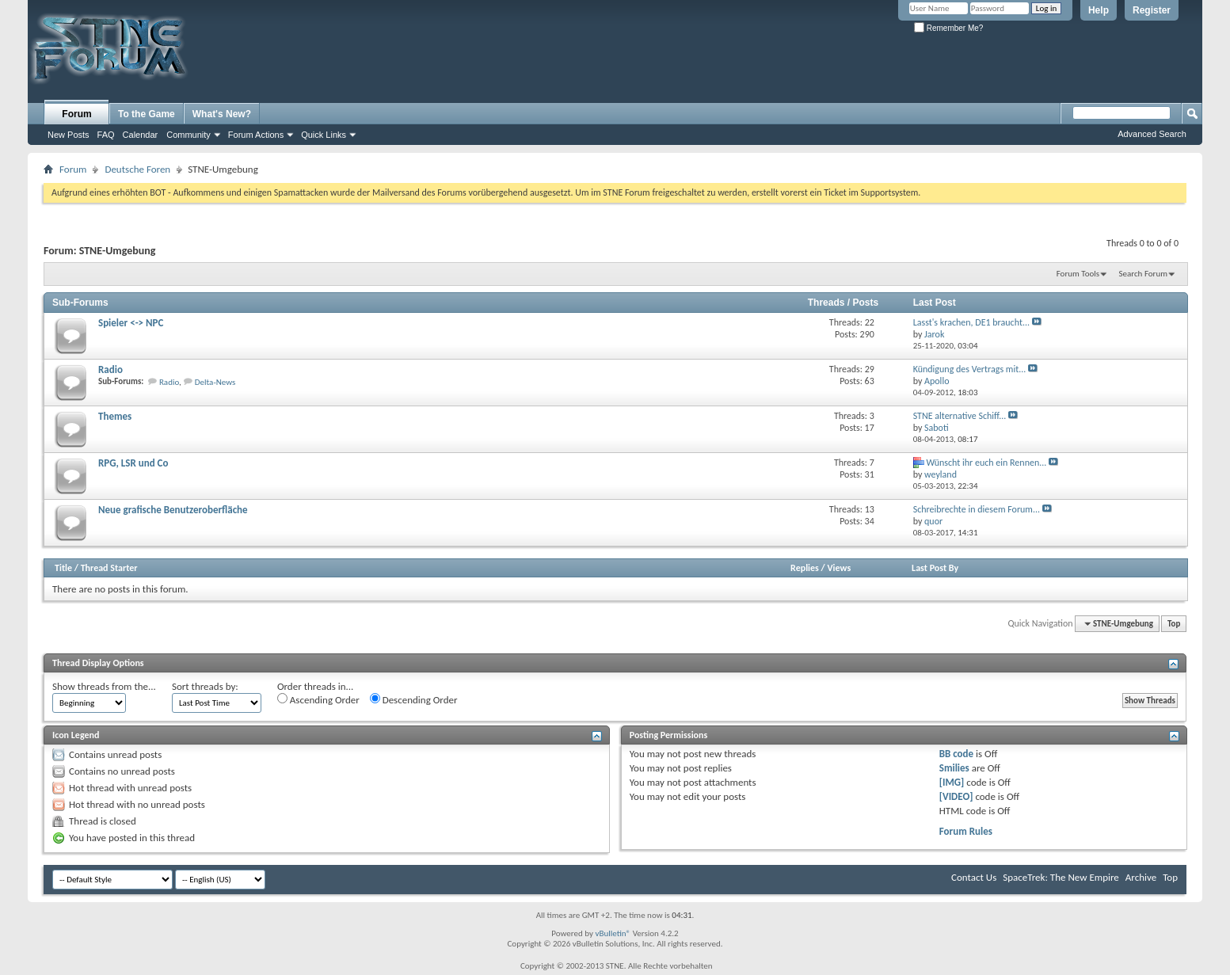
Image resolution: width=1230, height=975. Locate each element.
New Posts (68, 134)
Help (1098, 10)
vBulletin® (612, 933)
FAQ (106, 134)
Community (188, 134)
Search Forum (1143, 274)
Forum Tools (1078, 274)
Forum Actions (256, 134)
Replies (804, 567)
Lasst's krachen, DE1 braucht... (971, 322)
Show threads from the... (104, 686)
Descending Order (414, 699)
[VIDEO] (956, 796)
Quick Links (323, 134)
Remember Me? (948, 28)
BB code (956, 754)
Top (1173, 624)
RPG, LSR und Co (133, 463)
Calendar (140, 134)
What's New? (221, 114)
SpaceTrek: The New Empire (1061, 877)
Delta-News (215, 382)
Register (1152, 10)
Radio (110, 369)
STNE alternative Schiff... (960, 415)
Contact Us (973, 877)
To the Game (146, 114)
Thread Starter (109, 567)
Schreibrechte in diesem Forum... (976, 509)
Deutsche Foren (137, 169)
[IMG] (952, 782)
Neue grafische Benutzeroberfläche (173, 510)
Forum (76, 114)
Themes (114, 416)
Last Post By (935, 567)
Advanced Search (1152, 134)
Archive (1140, 877)
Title (63, 567)
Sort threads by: (205, 686)
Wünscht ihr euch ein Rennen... (986, 462)
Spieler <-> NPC (130, 323)
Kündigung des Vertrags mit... (969, 369)
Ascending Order (318, 699)
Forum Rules (965, 831)
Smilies (954, 768)
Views (839, 567)
